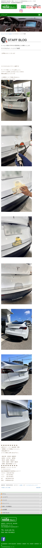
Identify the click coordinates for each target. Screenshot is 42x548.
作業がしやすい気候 (6, 487)
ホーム (4, 493)
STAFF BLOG (5, 512)
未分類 (21, 485)
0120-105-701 (9, 530)
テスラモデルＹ (29, 485)
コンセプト (5, 497)
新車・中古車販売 (7, 506)
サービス (4, 500)
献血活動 (38, 487)
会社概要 (4, 509)
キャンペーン (5, 503)
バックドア (35, 485)
